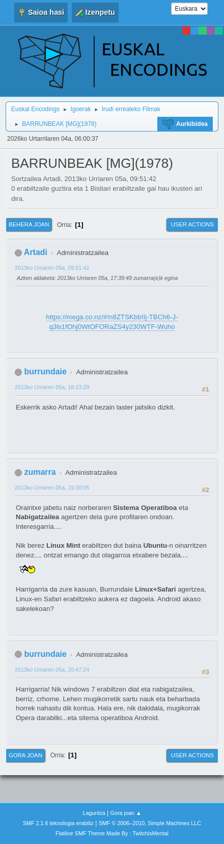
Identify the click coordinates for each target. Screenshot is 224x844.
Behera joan (29, 224)
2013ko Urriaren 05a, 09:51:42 (52, 268)
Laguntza (93, 813)
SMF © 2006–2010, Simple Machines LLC (150, 823)
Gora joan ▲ (126, 813)
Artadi (35, 252)
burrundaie (45, 371)
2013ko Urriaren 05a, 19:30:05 (52, 487)
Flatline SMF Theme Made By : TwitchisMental (112, 833)
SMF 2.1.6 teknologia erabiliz (58, 823)
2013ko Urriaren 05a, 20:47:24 (52, 670)
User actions (192, 224)
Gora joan (25, 755)
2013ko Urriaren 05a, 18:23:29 (52, 387)
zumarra (39, 472)
